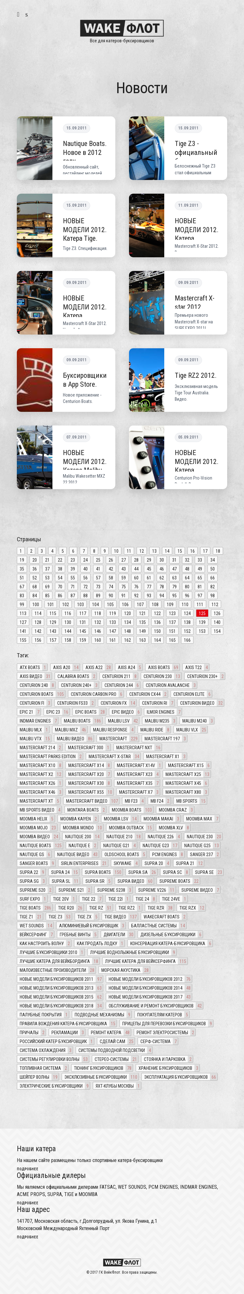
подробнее (27, 1169)
